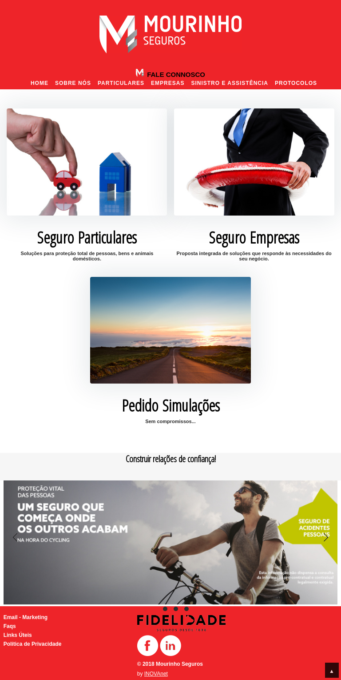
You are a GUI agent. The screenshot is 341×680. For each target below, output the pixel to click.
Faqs (10, 626)
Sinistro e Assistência (229, 83)
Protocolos (296, 83)
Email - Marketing (26, 617)
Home (39, 83)
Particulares (121, 83)
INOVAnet (156, 674)
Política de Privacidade (33, 644)
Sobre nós (73, 83)
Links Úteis (18, 635)
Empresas (167, 83)
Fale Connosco (175, 74)
